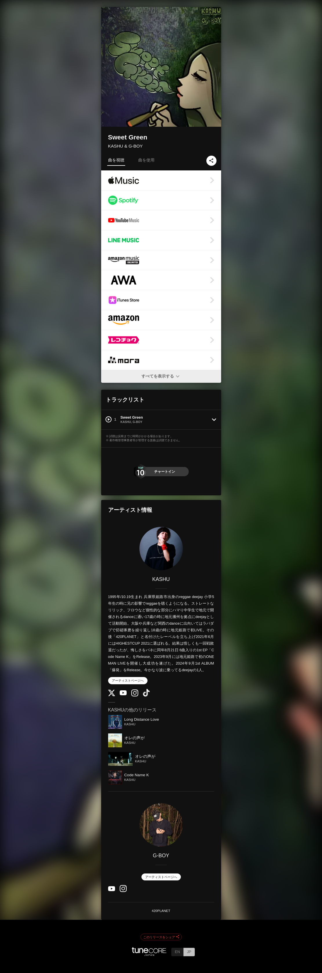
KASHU (161, 579)
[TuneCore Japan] (149, 954)
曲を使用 (146, 160)
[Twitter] (111, 695)
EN (177, 952)
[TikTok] (146, 695)
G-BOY (161, 855)
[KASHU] (161, 548)
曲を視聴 (116, 160)
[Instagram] (134, 695)
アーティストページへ (128, 680)
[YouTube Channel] (123, 694)
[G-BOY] (161, 825)
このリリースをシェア (161, 937)
